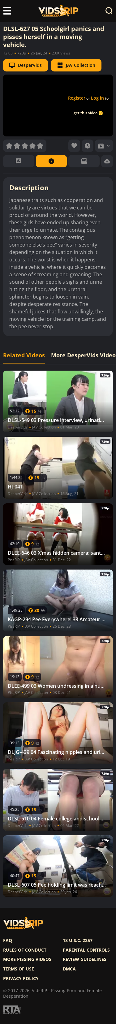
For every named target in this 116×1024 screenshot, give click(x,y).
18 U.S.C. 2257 (77, 940)
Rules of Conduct (24, 950)
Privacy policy (21, 978)
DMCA (69, 969)
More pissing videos (27, 959)
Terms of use (18, 969)
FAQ (7, 940)
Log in (97, 98)
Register (76, 98)
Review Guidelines (84, 959)
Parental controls (86, 950)
